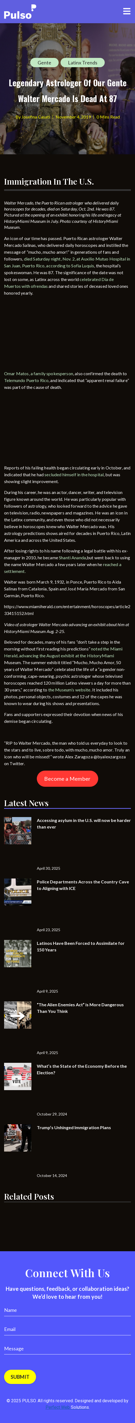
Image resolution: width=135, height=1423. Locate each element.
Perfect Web (67, 1407)
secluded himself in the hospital (74, 474)
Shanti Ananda (72, 557)
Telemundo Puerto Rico (26, 380)
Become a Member (67, 778)
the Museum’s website (69, 689)
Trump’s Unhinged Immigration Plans (74, 1127)
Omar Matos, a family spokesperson (38, 373)
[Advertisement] (45, 334)
